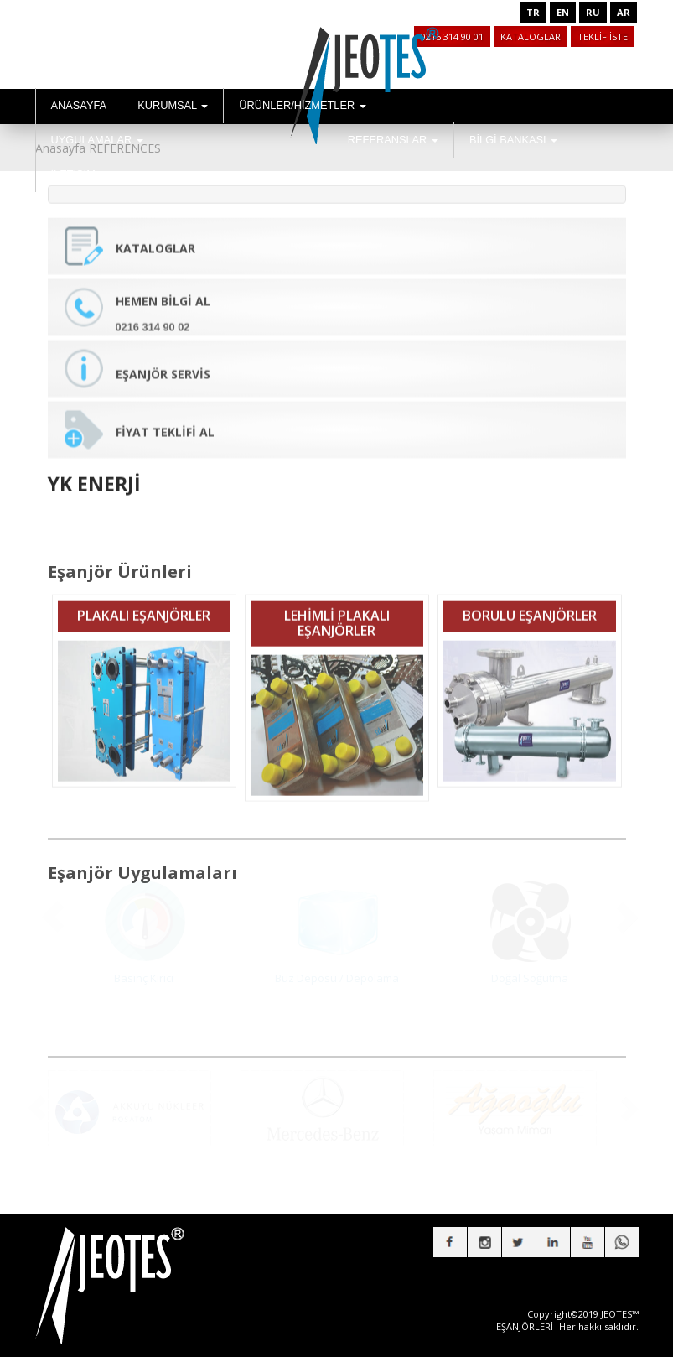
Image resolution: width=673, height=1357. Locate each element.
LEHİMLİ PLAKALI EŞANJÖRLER (337, 611)
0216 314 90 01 (452, 36)
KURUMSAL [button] (172, 105)
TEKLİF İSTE (602, 36)
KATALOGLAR (530, 36)
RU (593, 12)
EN (563, 12)
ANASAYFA (79, 105)
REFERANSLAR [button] (393, 139)
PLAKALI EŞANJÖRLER (143, 604)
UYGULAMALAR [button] (97, 139)
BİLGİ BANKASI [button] (513, 139)
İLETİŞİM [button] (79, 174)
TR (533, 12)
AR (623, 12)
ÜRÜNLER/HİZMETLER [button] (302, 105)
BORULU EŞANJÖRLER (530, 604)
